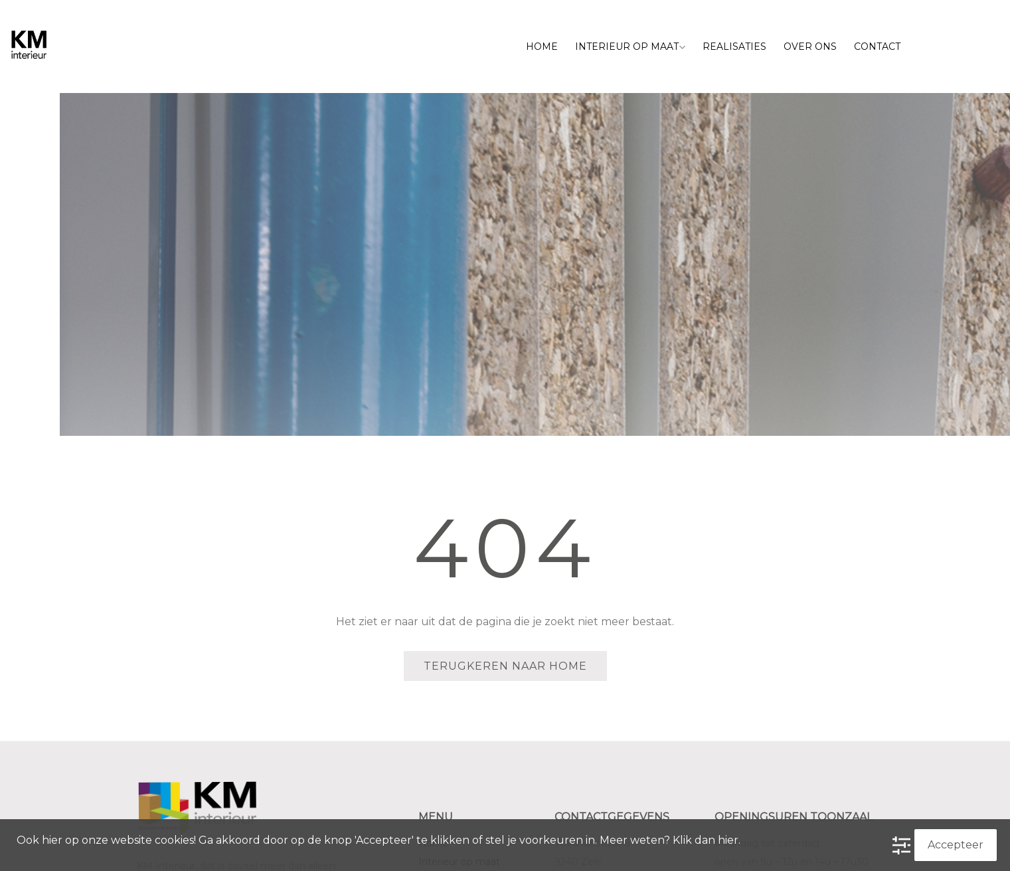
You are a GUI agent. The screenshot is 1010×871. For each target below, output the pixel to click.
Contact (877, 46)
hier (728, 840)
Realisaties (734, 46)
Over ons (810, 46)
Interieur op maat (630, 46)
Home (542, 46)
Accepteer (955, 844)
